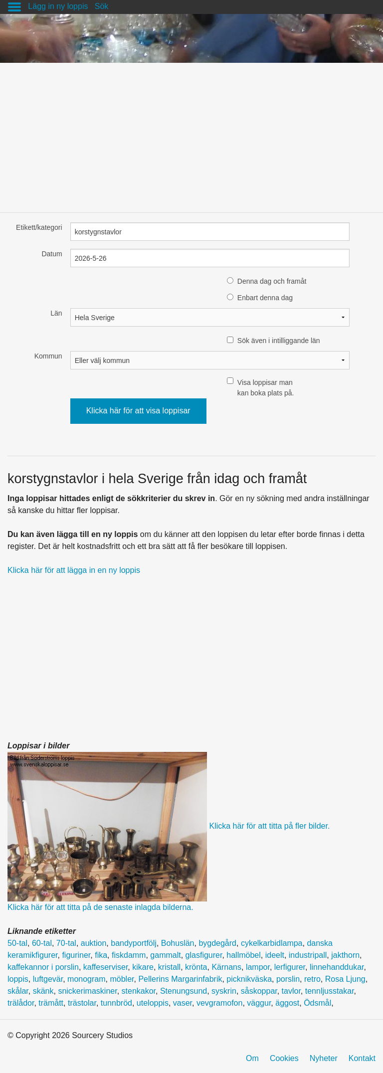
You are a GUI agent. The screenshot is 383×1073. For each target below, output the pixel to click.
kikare (143, 967)
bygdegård (217, 943)
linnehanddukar (337, 967)
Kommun (48, 356)
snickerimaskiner (87, 991)
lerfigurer (289, 967)
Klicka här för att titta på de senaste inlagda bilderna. (100, 907)
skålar (17, 991)
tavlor (291, 991)
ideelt (274, 955)
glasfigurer (204, 955)
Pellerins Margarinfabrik (180, 979)
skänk (43, 991)
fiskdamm (129, 955)
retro (312, 979)
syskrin (223, 991)
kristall (169, 967)
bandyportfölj (134, 943)
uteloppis (153, 1003)
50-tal (17, 943)
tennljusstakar (329, 991)
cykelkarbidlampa (272, 943)
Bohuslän (177, 943)
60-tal (42, 943)
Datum (51, 254)
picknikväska (249, 979)
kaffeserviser (105, 967)
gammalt (165, 955)
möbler (122, 979)
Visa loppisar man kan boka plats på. (265, 387)
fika (101, 955)
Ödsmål (317, 1003)
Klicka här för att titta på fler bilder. (269, 826)
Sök (102, 6)
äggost (287, 1003)
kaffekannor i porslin (43, 967)
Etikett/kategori (39, 227)
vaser (182, 1003)
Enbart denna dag (265, 298)
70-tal (66, 943)
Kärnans (226, 967)
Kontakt (362, 1058)
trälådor (20, 1003)
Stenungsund (183, 991)
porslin (288, 979)
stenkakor (139, 991)
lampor (258, 967)
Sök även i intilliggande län (278, 341)
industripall (308, 955)
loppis (17, 979)
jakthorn (345, 955)
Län (56, 313)
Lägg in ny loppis (58, 6)
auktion (94, 943)
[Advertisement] (191, 132)
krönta (196, 967)
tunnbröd (116, 1003)
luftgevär (48, 979)
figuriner (76, 955)
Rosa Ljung (345, 979)
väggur (259, 1003)
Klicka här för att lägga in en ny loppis (73, 570)
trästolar (82, 1003)
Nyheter (324, 1058)
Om (252, 1058)
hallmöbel (243, 955)
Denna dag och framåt (272, 281)
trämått (50, 1003)
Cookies (284, 1058)
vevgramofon (219, 1003)
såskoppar (259, 991)
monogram (86, 979)
